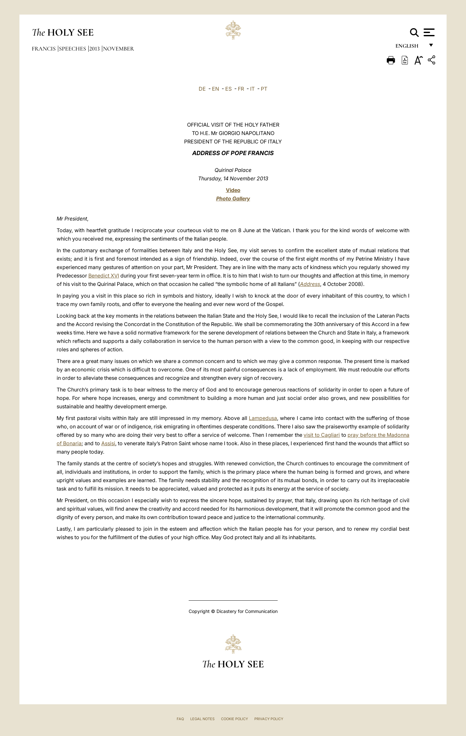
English (410, 48)
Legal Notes (202, 719)
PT (264, 88)
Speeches (73, 48)
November (118, 48)
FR (241, 88)
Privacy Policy (268, 719)
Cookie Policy (234, 719)
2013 (95, 48)
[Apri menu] (428, 32)
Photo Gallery (233, 198)
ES (228, 88)
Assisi (108, 443)
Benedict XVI (103, 275)
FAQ (180, 719)
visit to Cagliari (322, 435)
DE (202, 88)
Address (310, 284)
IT (252, 88)
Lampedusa (263, 418)
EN (215, 88)
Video (233, 190)
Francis (44, 48)
